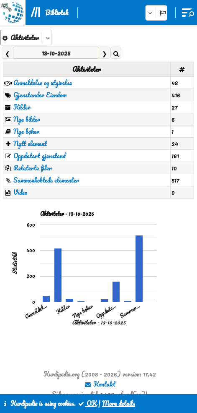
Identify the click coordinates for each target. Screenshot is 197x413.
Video (20, 192)
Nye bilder (26, 119)
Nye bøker (26, 131)
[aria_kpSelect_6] (26, 37)
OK (87, 403)
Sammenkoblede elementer (46, 180)
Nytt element (30, 144)
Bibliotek (56, 13)
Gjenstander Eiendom (40, 95)
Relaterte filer (32, 168)
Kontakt (99, 384)
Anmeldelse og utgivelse (42, 83)
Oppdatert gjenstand (39, 156)
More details (118, 403)
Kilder (22, 107)
